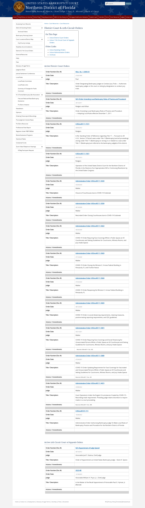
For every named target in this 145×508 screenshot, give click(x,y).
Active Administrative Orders (60, 52)
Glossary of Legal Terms (23, 66)
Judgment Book (20, 70)
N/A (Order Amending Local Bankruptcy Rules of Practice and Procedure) (101, 99)
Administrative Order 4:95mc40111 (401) (90, 383)
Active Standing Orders (57, 50)
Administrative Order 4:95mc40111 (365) (90, 303)
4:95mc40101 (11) (82, 411)
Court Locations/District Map (24, 39)
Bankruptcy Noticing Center (24, 35)
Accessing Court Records (23, 24)
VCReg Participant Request (26, 150)
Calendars (101, 17)
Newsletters (19, 108)
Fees (17, 62)
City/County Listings (24, 43)
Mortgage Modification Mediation (78, 17)
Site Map (54, 502)
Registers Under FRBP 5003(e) (25, 131)
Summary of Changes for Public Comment (27, 90)
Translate (119, 502)
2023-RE (78, 470)
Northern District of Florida (50, 7)
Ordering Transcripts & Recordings (26, 116)
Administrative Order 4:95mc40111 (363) (90, 253)
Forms (107, 17)
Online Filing (36, 17)
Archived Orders (23, 32)
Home (15, 17)
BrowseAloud (126, 502)
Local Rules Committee (25, 81)
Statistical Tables (21, 139)
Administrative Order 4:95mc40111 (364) (90, 278)
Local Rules (19, 77)
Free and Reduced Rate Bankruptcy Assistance (28, 100)
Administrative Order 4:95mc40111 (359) (90, 203)
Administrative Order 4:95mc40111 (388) (90, 356)
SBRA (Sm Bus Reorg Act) (61, 17)
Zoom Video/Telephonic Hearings (26, 147)
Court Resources (115, 17)
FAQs (17, 58)
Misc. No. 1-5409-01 (83, 72)
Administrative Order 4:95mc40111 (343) (90, 181)
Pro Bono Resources (22, 124)
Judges (123, 17)
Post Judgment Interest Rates (25, 120)
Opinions (18, 112)
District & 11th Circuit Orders (24, 51)
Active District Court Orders (59, 38)
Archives (52, 55)
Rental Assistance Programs (24, 135)
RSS (106, 502)
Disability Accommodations (24, 47)
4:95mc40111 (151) (82, 124)
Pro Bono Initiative (23, 105)
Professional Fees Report (23, 127)
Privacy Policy (112, 502)
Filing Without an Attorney (25, 17)
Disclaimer (66, 502)
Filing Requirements (47, 17)
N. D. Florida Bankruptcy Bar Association (28, 95)
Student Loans (93, 17)
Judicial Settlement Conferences (25, 73)
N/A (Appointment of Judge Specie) (87, 448)
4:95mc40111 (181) (82, 154)
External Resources (21, 54)
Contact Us (129, 17)
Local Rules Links (23, 85)
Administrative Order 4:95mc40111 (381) (90, 328)
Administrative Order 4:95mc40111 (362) (90, 226)
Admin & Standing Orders (23, 28)
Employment (31, 502)
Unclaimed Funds (21, 143)
